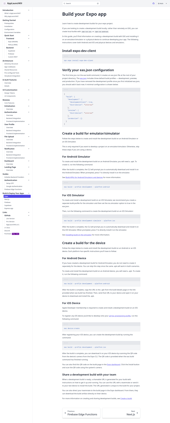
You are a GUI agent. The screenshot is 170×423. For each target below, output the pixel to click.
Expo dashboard (113, 364)
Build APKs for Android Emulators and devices (84, 177)
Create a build (126, 398)
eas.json (83, 78)
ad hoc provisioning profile (120, 316)
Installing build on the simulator (79, 235)
